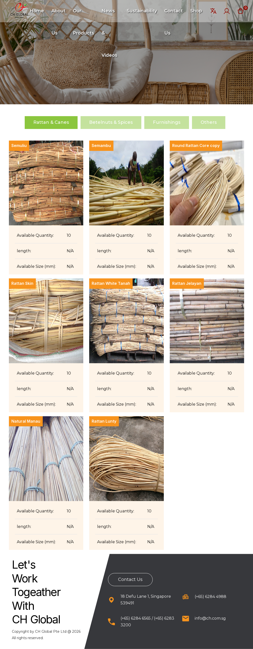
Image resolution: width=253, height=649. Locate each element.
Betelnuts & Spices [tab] (111, 122)
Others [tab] (209, 122)
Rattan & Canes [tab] (51, 122)
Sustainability (142, 11)
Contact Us (130, 579)
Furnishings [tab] (166, 122)
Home (37, 11)
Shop (196, 11)
